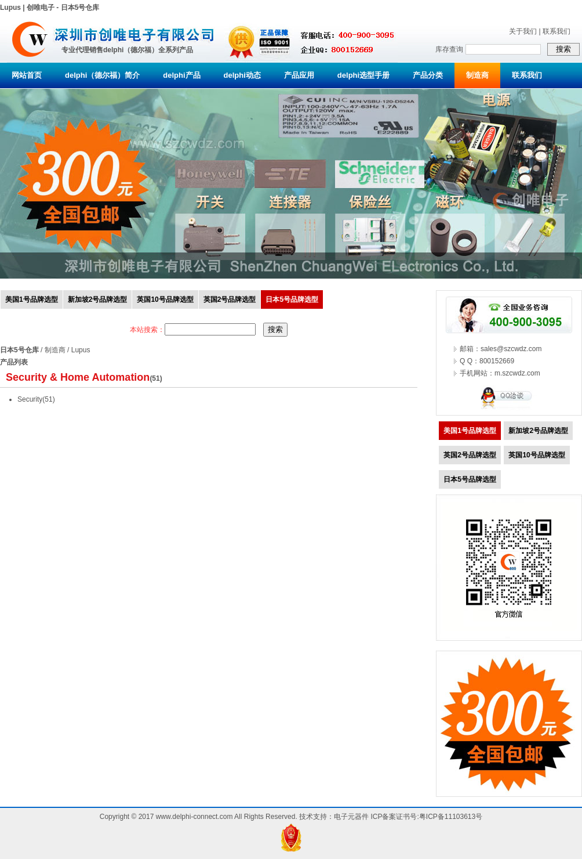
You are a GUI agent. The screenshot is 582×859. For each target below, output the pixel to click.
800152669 (496, 361)
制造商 (477, 75)
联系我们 (556, 31)
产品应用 (299, 75)
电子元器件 (351, 817)
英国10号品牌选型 (165, 299)
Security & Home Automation (78, 377)
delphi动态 (242, 75)
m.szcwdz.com (517, 373)
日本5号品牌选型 (291, 299)
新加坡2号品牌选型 (98, 299)
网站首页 (27, 75)
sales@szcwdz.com (511, 349)
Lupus (80, 350)
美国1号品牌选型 (31, 299)
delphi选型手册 (363, 75)
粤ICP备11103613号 (450, 817)
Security (29, 399)
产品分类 (428, 75)
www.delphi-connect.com (194, 817)
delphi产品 (181, 75)
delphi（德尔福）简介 (102, 75)
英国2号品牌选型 (229, 299)
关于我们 (523, 31)
